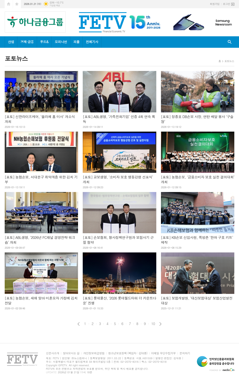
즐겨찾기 (17, 4)
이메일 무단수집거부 (163, 353)
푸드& (44, 41)
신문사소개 (52, 353)
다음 (160, 324)
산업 (11, 41)
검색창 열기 (229, 42)
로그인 (226, 4)
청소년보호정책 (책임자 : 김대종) (127, 353)
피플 (76, 41)
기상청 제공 (54, 5)
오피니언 (61, 41)
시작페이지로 (9, 4)
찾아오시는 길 (71, 353)
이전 (78, 324)
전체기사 (92, 41)
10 (153, 323)
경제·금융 (27, 41)
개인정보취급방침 (93, 353)
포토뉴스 (229, 61)
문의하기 (184, 353)
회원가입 (215, 4)
